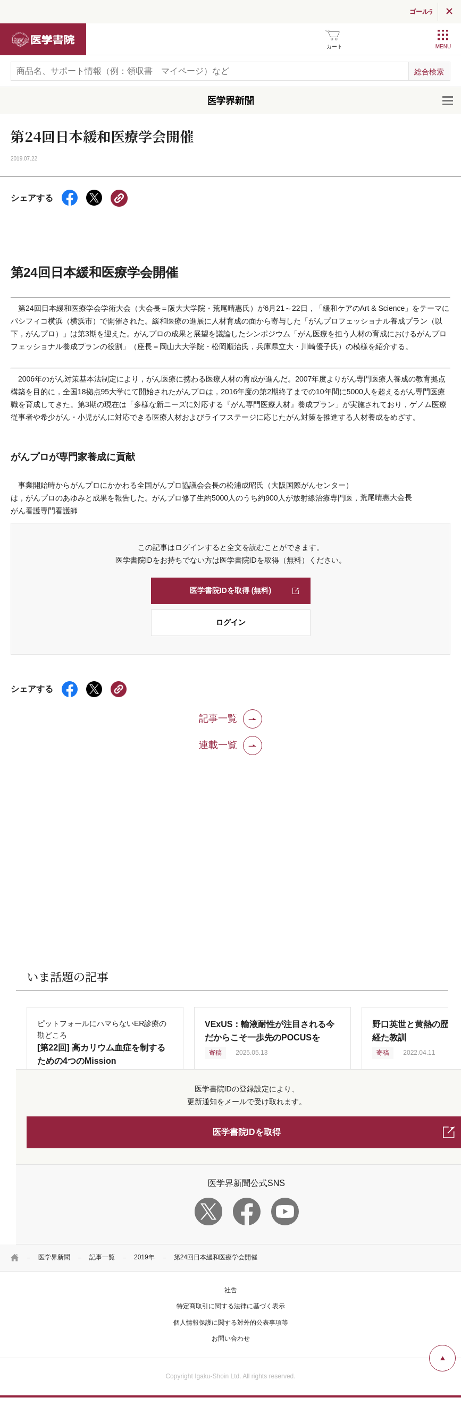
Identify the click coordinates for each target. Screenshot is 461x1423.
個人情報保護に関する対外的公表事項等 (230, 1322)
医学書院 (43, 39)
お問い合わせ (231, 1338)
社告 (230, 1290)
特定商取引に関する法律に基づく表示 (231, 1306)
